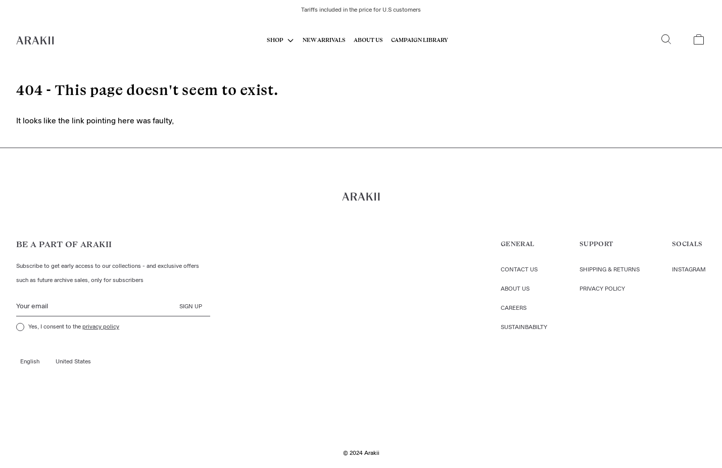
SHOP (275, 40)
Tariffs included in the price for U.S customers (361, 10)
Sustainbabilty (524, 327)
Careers (513, 308)
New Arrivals (324, 40)
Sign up (190, 307)
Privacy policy (602, 289)
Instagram (689, 270)
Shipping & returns (610, 270)
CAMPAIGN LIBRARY (419, 40)
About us (368, 40)
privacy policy (100, 327)
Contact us (519, 270)
